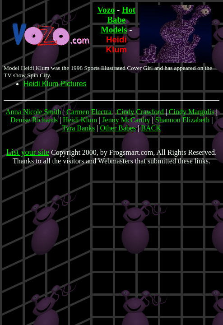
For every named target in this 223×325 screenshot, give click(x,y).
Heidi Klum (80, 120)
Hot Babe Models (118, 19)
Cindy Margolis (191, 112)
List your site (27, 152)
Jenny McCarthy (126, 120)
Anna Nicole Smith (33, 112)
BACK (151, 128)
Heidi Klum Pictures (55, 84)
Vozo (106, 9)
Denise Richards (34, 120)
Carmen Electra (89, 112)
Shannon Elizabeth (182, 120)
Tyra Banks (78, 128)
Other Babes (118, 128)
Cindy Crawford (139, 112)
